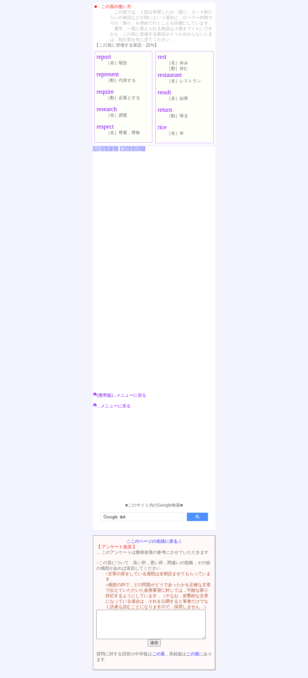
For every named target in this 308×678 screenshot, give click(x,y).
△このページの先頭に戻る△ (154, 541)
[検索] (140, 517)
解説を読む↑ (132, 148)
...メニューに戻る (112, 405)
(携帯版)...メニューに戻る (120, 395)
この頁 (155, 659)
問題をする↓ (105, 148)
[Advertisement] (154, 457)
